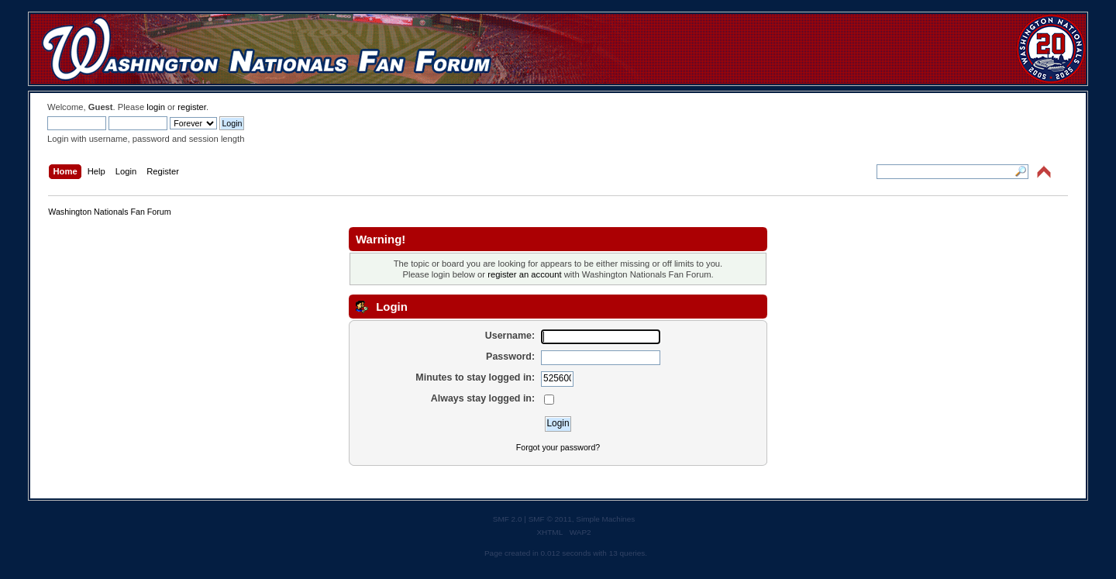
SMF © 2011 (550, 519)
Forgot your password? (558, 447)
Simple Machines (605, 519)
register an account (524, 274)
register (191, 107)
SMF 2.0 (507, 519)
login (155, 107)
